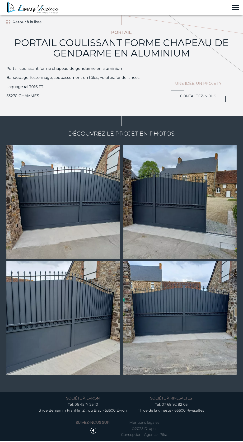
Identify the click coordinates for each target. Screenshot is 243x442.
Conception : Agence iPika (144, 435)
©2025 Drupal (144, 429)
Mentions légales (144, 423)
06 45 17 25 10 (86, 405)
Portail (121, 32)
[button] (63, 202)
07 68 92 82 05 (174, 405)
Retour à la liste (27, 22)
